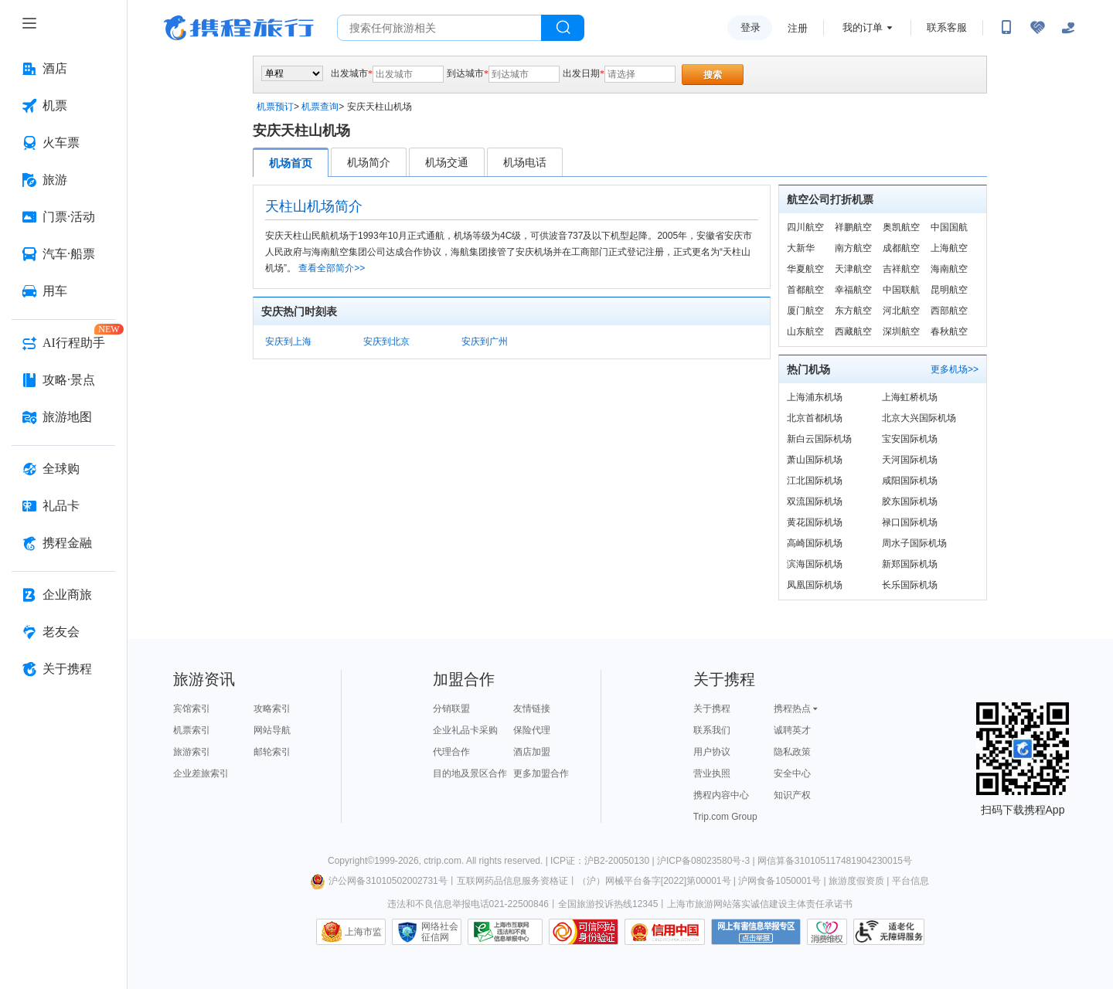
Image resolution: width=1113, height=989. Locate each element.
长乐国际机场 (910, 584)
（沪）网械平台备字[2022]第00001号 (654, 880)
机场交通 (446, 162)
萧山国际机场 (814, 459)
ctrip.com (442, 860)
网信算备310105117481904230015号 (834, 860)
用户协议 (711, 751)
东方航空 (853, 310)
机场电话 (524, 162)
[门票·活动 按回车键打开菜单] (63, 217)
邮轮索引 (272, 751)
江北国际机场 (814, 480)
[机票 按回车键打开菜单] (63, 106)
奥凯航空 (901, 227)
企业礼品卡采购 (465, 730)
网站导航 (272, 730)
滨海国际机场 (814, 564)
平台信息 (910, 880)
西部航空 (949, 310)
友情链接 (531, 708)
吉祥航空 (901, 268)
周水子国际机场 (914, 543)
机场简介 (368, 162)
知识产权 (792, 795)
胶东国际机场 (910, 501)
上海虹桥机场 (910, 397)
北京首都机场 (814, 418)
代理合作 (451, 751)
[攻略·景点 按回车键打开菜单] (63, 380)
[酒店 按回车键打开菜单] (63, 69)
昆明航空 (949, 289)
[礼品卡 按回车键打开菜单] (63, 506)
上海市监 (363, 931)
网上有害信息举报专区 (756, 932)
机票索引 (191, 730)
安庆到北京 (386, 341)
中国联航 (901, 289)
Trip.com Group (725, 816)
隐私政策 (792, 751)
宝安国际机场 (910, 438)
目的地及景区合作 (470, 773)
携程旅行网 (239, 27)
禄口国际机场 (910, 522)
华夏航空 (805, 268)
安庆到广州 (484, 341)
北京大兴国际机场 (919, 418)
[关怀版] (1068, 28)
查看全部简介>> (331, 268)
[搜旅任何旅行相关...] (439, 28)
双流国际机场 (814, 501)
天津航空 (853, 268)
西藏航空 (853, 331)
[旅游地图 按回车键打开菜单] (63, 417)
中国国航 (949, 227)
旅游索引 (191, 751)
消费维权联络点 (827, 932)
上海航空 (949, 248)
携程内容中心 (721, 795)
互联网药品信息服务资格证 (512, 880)
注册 (798, 28)
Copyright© (351, 860)
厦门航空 (805, 310)
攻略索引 (272, 708)
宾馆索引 (191, 708)
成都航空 (901, 248)
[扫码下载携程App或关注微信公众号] (1006, 27)
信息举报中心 (505, 932)
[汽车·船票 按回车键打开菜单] (63, 254)
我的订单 (862, 27)
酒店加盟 (531, 751)
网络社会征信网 (439, 932)
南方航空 (853, 248)
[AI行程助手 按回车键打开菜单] (63, 343)
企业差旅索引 (201, 773)
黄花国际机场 (814, 522)
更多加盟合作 (541, 773)
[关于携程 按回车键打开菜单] (63, 669)
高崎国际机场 (814, 543)
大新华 (801, 248)
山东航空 (805, 331)
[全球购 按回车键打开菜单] (63, 469)
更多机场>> (955, 369)
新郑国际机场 (910, 564)
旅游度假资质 (856, 880)
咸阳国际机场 (910, 480)
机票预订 (275, 106)
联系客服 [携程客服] (947, 27)
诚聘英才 (792, 730)
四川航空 (805, 227)
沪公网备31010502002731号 (379, 880)
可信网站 (583, 932)
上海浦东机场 (814, 397)
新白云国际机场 (819, 438)
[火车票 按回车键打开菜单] (63, 143)
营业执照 (711, 773)
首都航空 (805, 289)
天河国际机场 (910, 459)
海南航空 (949, 268)
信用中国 (665, 932)
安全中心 (792, 773)
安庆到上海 (288, 341)
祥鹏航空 (853, 227)
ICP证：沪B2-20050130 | (603, 860)
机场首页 (290, 163)
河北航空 (901, 310)
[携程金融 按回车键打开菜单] (63, 543)
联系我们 (711, 730)
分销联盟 (451, 708)
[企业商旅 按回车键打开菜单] (63, 595)
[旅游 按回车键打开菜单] (63, 180)
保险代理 (531, 730)
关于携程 (711, 708)
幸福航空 (853, 289)
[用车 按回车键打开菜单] (63, 291)
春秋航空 (949, 331)
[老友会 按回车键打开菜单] (63, 632)
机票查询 (320, 106)
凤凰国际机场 (814, 584)
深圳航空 (901, 331)
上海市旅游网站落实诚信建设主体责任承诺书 (760, 904)
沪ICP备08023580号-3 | (707, 860)
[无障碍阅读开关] (1037, 28)
